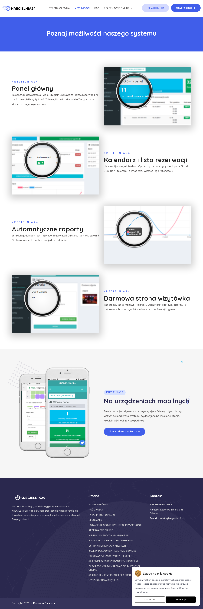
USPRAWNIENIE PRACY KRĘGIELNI (107, 545)
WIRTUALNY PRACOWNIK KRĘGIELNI (108, 535)
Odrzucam (149, 599)
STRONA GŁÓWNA (59, 8)
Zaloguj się (155, 8)
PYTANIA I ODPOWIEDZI (101, 514)
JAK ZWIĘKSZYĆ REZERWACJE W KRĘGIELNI (113, 561)
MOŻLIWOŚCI (82, 8)
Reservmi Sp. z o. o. (44, 603)
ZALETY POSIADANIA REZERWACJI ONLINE (112, 550)
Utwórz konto (186, 8)
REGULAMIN (95, 520)
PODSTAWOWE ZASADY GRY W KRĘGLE (110, 556)
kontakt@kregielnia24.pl (170, 518)
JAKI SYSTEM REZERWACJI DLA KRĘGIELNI (112, 575)
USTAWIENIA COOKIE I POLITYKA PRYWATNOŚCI (114, 525)
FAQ (96, 8)
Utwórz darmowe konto (125, 431)
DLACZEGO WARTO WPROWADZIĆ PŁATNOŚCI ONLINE (114, 568)
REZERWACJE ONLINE (118, 8)
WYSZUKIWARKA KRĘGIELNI (103, 580)
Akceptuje (181, 599)
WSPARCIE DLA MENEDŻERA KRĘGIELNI (110, 540)
